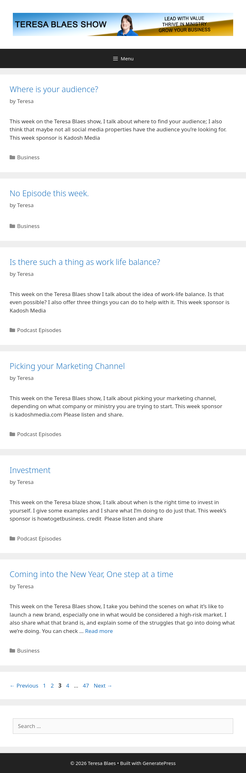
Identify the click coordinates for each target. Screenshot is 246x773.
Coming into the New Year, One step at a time (91, 573)
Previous (24, 685)
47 (87, 685)
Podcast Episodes (39, 330)
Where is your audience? (54, 88)
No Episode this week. (49, 193)
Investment (30, 469)
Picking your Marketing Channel (67, 365)
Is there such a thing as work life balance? (85, 261)
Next (103, 685)
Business (28, 157)
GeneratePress (159, 763)
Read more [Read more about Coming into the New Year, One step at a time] (99, 631)
